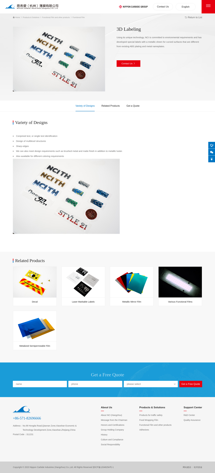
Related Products (110, 106)
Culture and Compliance (112, 439)
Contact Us (163, 6)
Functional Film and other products (56, 17)
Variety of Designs (85, 106)
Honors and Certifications (112, 425)
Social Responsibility (110, 444)
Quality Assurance (192, 420)
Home (16, 17)
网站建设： (188, 467)
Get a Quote (132, 106)
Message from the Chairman (114, 420)
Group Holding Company (112, 430)
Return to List (193, 17)
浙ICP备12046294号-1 (103, 467)
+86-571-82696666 (27, 418)
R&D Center (189, 415)
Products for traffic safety (150, 415)
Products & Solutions (30, 17)
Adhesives (144, 430)
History (104, 434)
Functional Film (78, 17)
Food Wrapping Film (148, 420)
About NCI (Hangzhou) (111, 415)
